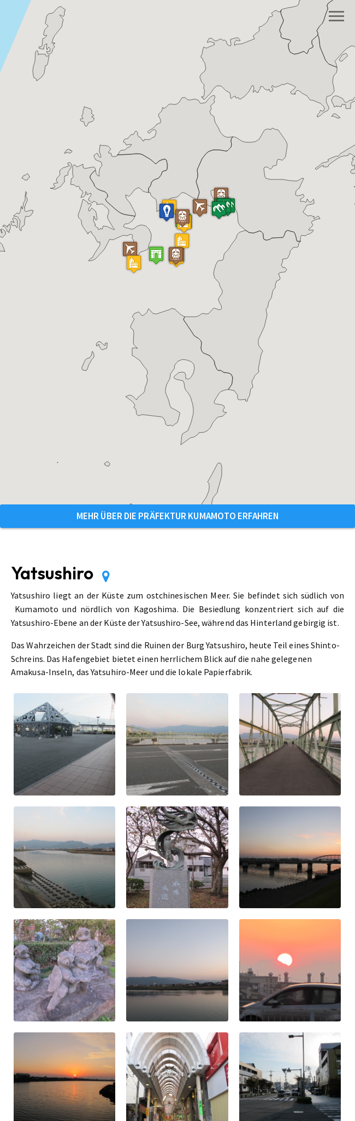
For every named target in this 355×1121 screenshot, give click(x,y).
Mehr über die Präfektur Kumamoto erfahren (177, 516)
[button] (156, 255)
